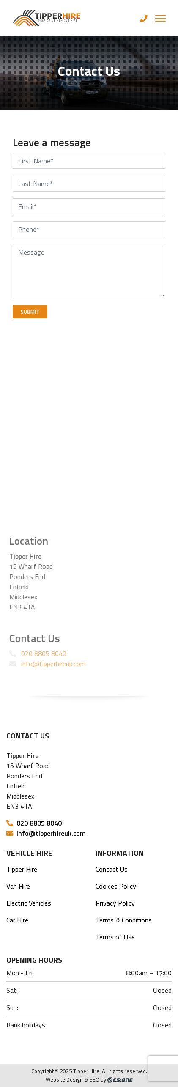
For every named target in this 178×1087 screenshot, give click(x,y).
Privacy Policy (115, 903)
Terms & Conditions (124, 920)
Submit (30, 311)
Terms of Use (115, 937)
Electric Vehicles (28, 903)
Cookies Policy (116, 886)
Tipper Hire (21, 869)
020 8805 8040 (39, 653)
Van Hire (18, 886)
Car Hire (17, 920)
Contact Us (112, 869)
